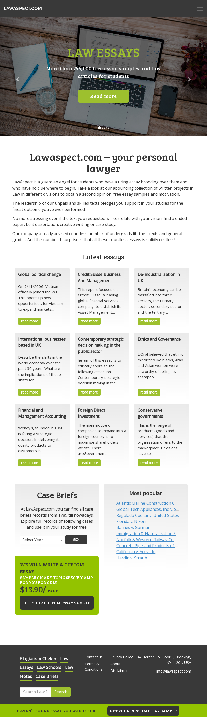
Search (60, 692)
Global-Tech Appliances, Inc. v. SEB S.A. (152, 509)
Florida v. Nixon (131, 521)
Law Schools (49, 667)
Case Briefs (47, 676)
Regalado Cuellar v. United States (147, 515)
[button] (15, 76)
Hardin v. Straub (131, 558)
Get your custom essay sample (56, 602)
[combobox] (42, 540)
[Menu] (200, 8)
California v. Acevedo (135, 551)
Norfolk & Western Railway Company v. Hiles (158, 539)
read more (29, 321)
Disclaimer (119, 670)
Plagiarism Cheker (38, 658)
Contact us (94, 657)
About (115, 663)
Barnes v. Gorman (133, 527)
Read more (103, 95)
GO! (76, 539)
